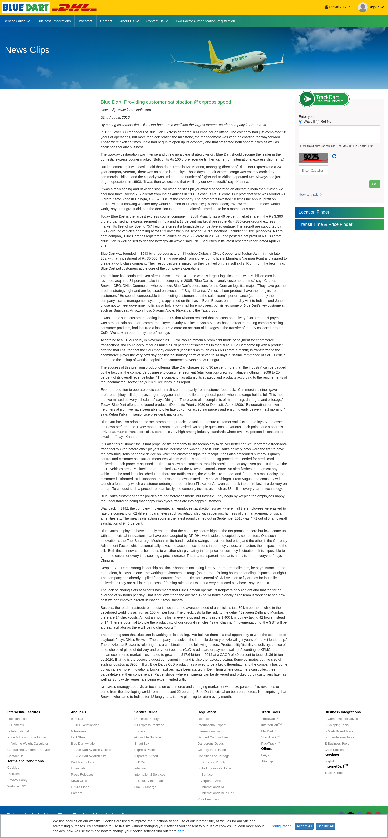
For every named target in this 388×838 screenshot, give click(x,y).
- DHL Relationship (85, 725)
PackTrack (270, 743)
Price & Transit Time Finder (26, 737)
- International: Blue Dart (216, 793)
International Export (212, 725)
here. (182, 831)
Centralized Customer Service (28, 750)
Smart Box (141, 743)
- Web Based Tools (339, 731)
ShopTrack (270, 737)
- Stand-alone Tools (339, 737)
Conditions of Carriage (214, 756)
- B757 (140, 762)
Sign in (371, 7)
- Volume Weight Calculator (27, 743)
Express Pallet (144, 750)
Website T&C (16, 786)
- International (18, 731)
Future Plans (80, 787)
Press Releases (82, 774)
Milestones (78, 731)
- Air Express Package (214, 768)
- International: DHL (212, 787)
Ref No (324, 121)
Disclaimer (15, 774)
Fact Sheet (78, 737)
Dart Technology (82, 762)
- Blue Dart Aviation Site (88, 756)
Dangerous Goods (211, 743)
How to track (310, 194)
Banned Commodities (213, 737)
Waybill (307, 121)
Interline (140, 768)
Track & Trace (334, 773)
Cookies (13, 767)
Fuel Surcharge (145, 787)
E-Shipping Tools (337, 725)
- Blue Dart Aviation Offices (91, 750)
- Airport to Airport (211, 781)
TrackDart (270, 719)
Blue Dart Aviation (83, 743)
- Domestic (15, 725)
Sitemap (267, 761)
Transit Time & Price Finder (325, 224)
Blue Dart (77, 719)
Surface (140, 731)
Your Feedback (208, 799)
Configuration (281, 826)
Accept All (304, 826)
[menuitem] (17, 21)
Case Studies (334, 750)
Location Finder (314, 212)
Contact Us (15, 756)
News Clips (79, 781)
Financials (78, 768)
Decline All (325, 826)
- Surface (205, 774)
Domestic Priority (146, 719)
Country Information (212, 750)
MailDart (268, 731)
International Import (211, 731)
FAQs (265, 755)
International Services (149, 774)
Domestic (204, 719)
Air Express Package (149, 725)
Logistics (331, 761)
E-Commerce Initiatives (341, 719)
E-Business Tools (337, 743)
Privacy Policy (17, 780)
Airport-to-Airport (146, 756)
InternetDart (271, 725)
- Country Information (150, 781)
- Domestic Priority (212, 762)
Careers (76, 793)
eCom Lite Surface (147, 737)
